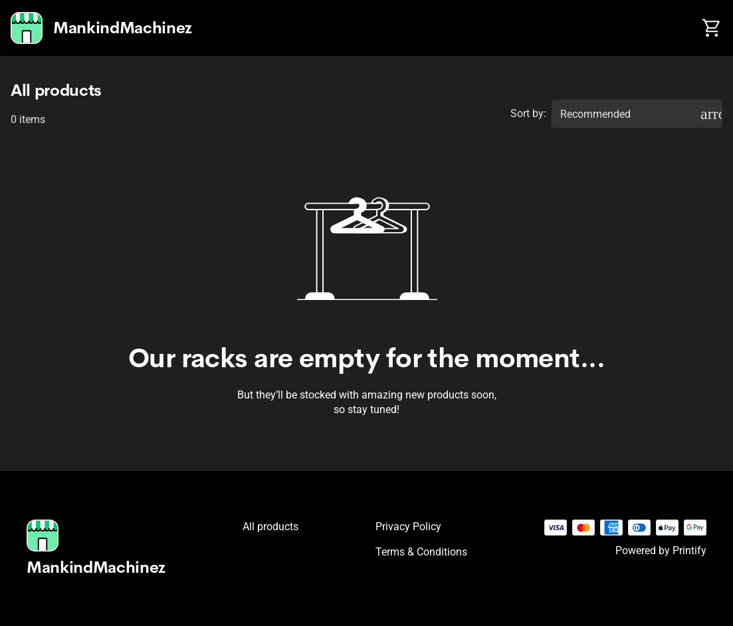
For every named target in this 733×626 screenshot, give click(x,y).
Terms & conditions (421, 552)
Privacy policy (408, 526)
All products (270, 526)
